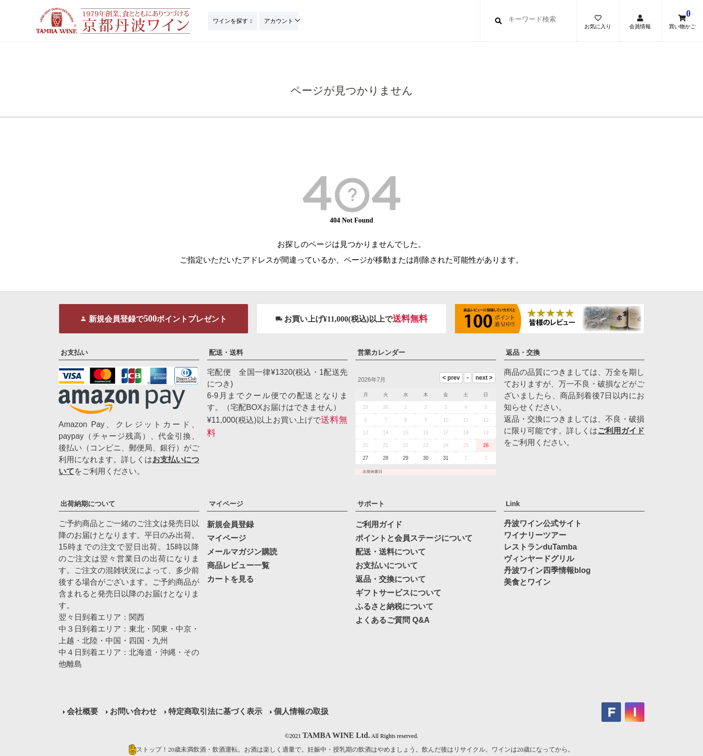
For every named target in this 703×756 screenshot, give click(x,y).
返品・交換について (390, 579)
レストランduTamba (540, 547)
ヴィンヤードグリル (539, 558)
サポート (371, 504)
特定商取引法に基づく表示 (215, 711)
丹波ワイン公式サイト (543, 523)
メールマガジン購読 (242, 552)
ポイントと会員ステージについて (414, 538)
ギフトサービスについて (398, 593)
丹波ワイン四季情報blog (547, 570)
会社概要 (82, 711)
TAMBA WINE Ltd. (336, 734)
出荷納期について (88, 504)
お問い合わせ (132, 711)
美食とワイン (527, 582)
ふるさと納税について (394, 606)
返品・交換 (523, 352)
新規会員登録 (230, 524)
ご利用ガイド (621, 431)
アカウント (281, 20)
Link (513, 504)
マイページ (226, 504)
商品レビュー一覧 (238, 565)
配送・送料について (390, 552)
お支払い (74, 352)
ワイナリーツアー (535, 535)
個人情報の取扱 (300, 711)
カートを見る (230, 579)
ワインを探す (231, 20)
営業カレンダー (381, 352)
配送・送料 (226, 352)
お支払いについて (386, 565)
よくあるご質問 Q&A (392, 620)
